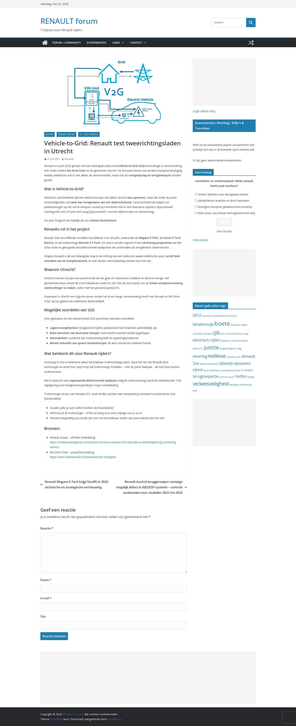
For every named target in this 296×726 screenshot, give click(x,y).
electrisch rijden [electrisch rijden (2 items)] (206, 340)
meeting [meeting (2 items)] (200, 356)
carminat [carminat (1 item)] (197, 333)
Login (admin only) (204, 111)
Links (116, 42)
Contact (136, 42)
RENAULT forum (69, 21)
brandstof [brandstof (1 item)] (235, 325)
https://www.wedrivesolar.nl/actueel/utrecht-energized (83, 457)
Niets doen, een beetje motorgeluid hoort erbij (226, 213)
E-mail (46, 598)
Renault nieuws (66, 134)
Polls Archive (200, 240)
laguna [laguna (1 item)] (232, 348)
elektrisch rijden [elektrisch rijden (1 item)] (239, 340)
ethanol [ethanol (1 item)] (196, 348)
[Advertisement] (224, 82)
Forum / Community (66, 42)
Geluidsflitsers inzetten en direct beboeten (223, 200)
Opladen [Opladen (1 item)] (230, 357)
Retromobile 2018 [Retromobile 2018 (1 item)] (209, 364)
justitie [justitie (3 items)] (211, 347)
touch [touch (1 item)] (231, 377)
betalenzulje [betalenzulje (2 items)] (203, 324)
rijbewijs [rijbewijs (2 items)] (226, 363)
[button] (122, 42)
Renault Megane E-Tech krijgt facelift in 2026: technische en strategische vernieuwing (74, 484)
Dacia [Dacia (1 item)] (239, 333)
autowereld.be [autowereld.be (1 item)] (220, 315)
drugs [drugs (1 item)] (245, 333)
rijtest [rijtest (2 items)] (198, 369)
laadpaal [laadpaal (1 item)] (224, 348)
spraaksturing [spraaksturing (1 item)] (227, 370)
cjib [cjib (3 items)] (216, 333)
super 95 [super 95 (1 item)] (239, 370)
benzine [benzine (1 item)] (233, 315)
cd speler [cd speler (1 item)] (207, 333)
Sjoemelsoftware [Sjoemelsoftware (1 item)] (212, 370)
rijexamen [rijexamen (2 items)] (242, 363)
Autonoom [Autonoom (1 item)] (207, 315)
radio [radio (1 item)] (238, 357)
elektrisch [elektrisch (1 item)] (226, 340)
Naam (46, 580)
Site (43, 616)
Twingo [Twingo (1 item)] (251, 377)
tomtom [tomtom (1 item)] (223, 377)
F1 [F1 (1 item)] (202, 348)
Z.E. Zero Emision (89, 134)
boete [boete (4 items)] (222, 323)
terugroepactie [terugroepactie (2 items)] (206, 376)
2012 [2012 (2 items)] (197, 315)
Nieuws (49, 134)
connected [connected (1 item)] (230, 333)
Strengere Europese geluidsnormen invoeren (225, 207)
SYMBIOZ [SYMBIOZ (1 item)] (248, 370)
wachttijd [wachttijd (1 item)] (234, 384)
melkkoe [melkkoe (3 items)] (217, 356)
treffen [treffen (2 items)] (241, 376)
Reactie (46, 528)
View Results (224, 231)
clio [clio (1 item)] (222, 333)
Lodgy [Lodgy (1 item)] (238, 348)
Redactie (69, 159)
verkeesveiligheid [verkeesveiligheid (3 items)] (211, 384)
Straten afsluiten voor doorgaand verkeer (223, 194)
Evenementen (96, 42)
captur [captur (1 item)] (244, 325)
